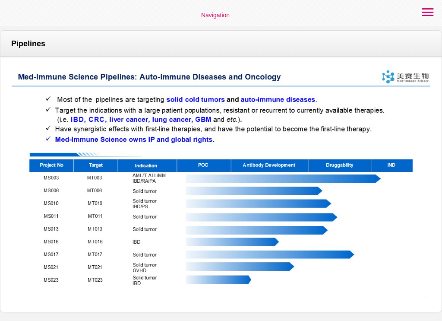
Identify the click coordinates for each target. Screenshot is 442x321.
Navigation (215, 15)
